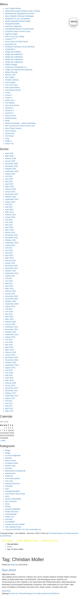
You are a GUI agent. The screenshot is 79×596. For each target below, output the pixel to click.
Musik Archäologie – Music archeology (20, 123)
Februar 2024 (10, 215)
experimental (10, 473)
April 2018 (9, 378)
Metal (7, 121)
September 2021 (11, 273)
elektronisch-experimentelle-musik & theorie (22, 11)
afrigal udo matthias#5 (14, 62)
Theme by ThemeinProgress (21, 593)
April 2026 (9, 153)
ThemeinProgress (56, 533)
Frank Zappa (10, 82)
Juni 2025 (9, 179)
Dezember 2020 (11, 296)
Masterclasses (11, 118)
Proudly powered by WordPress (46, 593)
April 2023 (9, 227)
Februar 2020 (10, 322)
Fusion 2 (8, 95)
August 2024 (10, 202)
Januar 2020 (10, 324)
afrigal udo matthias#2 (14, 54)
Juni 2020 (9, 311)
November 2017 (11, 391)
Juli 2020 (8, 309)
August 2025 (10, 174)
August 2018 (10, 368)
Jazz (7, 489)
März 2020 (9, 319)
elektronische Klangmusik (15, 471)
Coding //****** (11, 39)
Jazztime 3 (9, 113)
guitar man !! (10, 100)
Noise (7, 504)
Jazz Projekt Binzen (13, 8)
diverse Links (10, 75)
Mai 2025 (9, 181)
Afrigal (7, 450)
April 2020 (9, 317)
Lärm (7, 496)
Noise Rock (9, 133)
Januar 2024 (10, 217)
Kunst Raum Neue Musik (15, 494)
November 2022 (11, 238)
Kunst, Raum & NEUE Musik (16, 42)
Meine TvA (9, 144)
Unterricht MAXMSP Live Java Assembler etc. (23, 529)
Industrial (8, 486)
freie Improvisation (12, 87)
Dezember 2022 (11, 235)
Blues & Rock (10, 461)
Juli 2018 (8, 370)
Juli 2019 (8, 340)
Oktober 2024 (10, 197)
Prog (7, 138)
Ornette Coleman (12, 80)
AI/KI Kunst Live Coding (14, 36)
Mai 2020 (9, 314)
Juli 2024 (8, 204)
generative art (10, 44)
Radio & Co (9, 517)
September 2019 (11, 334)
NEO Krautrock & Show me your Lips (20, 126)
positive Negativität (12, 509)
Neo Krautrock (11, 501)
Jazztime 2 (9, 110)
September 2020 (11, 304)
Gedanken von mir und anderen (17, 19)
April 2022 (9, 255)
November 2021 (11, 268)
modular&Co (10, 49)
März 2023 (9, 230)
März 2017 (9, 411)
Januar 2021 (10, 294)
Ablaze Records (11, 72)
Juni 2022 (9, 250)
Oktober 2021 (10, 271)
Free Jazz (9, 481)
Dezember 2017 (11, 388)
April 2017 (9, 408)
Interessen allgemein (13, 26)
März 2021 (9, 289)
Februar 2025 (10, 189)
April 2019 (9, 347)
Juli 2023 (8, 220)
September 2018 (11, 365)
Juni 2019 (9, 342)
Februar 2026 (10, 158)
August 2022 (10, 245)
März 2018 (9, 380)
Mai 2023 (9, 225)
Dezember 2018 (11, 357)
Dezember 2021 (11, 266)
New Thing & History (13, 128)
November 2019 (11, 329)
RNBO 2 (8, 141)
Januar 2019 (10, 355)
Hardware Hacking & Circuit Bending (19, 47)
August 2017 (10, 398)
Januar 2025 (10, 192)
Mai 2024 (9, 207)
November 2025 (11, 166)
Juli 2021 (8, 278)
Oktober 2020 (10, 301)
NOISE (8, 506)
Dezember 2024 (11, 194)
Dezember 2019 (11, 327)
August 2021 (10, 276)
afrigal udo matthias (13, 52)
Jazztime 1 (9, 108)
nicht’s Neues (10, 131)
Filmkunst (9, 476)
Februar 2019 (10, 352)
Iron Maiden (10, 103)
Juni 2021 (9, 281)
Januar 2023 (10, 232)
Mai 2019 (9, 345)
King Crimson (10, 116)
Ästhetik (8, 458)
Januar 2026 (10, 161)
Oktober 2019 (10, 332)
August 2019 (10, 337)
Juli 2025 (8, 176)
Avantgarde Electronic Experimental (19, 29)
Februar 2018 (10, 383)
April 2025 (9, 184)
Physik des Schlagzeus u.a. (16, 67)
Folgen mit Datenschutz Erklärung (18, 70)
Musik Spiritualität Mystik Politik (17, 21)
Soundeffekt (10, 522)
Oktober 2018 (10, 363)
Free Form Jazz (11, 85)
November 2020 (11, 299)
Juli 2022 (8, 248)
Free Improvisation (12, 478)
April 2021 (9, 286)
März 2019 (9, 350)
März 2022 (9, 258)
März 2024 (9, 212)
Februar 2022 (10, 260)
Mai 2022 (9, 253)
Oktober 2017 (10, 393)
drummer (8, 468)
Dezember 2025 (11, 164)
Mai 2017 (9, 406)
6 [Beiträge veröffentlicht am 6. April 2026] (0, 430)
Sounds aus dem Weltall (14, 524)
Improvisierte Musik (13, 90)
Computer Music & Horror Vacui (17, 31)
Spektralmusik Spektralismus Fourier (19, 13)
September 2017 (11, 396)
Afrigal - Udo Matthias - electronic (30, 540)
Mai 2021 (9, 283)
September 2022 (11, 243)
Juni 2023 (9, 222)
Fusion (8, 93)
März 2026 (9, 156)
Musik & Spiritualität (13, 499)
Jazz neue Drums (12, 105)
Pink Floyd (9, 136)
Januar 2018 (10, 385)
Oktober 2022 (10, 240)
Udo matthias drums (13, 527)
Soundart (8, 519)
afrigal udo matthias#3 (14, 57)
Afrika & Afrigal (11, 65)
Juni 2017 (9, 403)
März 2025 (9, 187)
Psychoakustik (11, 514)
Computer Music (11, 463)
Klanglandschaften (12, 24)
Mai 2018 (9, 375)
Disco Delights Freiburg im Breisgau (19, 16)
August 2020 (10, 306)
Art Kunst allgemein (13, 455)
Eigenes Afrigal (11, 34)
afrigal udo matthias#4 (14, 59)
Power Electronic (12, 512)
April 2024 (9, 209)
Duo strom (9, 570)
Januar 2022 (10, 263)
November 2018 (11, 360)
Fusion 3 (8, 98)
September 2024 (11, 199)
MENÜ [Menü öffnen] (74, 22)
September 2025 (11, 171)
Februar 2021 (10, 291)
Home (9, 547)
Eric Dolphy (9, 77)
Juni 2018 (9, 373)
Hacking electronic (12, 484)
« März (3, 441)
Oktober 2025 (10, 169)
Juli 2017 (8, 401)
